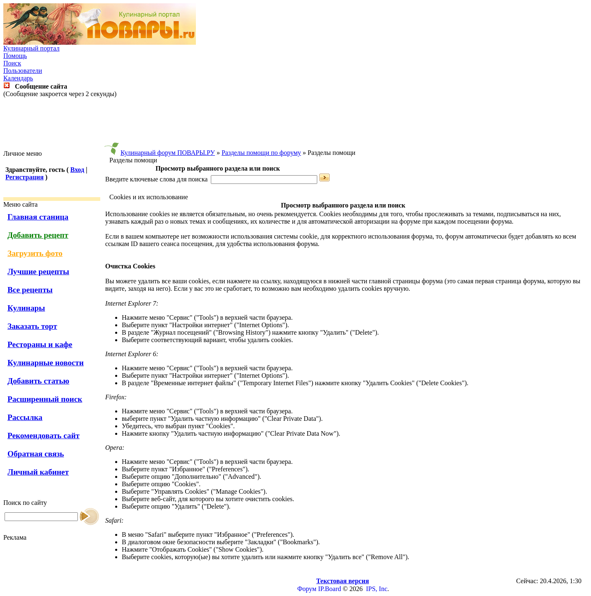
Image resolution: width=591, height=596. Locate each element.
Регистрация (24, 177)
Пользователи (22, 70)
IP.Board (329, 588)
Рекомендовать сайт (43, 435)
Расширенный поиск (44, 399)
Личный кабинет (38, 472)
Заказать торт (32, 326)
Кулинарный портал (31, 48)
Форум (306, 588)
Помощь (15, 55)
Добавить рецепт (37, 235)
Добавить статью (38, 380)
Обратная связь (35, 453)
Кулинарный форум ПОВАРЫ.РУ (168, 152)
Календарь (18, 78)
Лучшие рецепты (38, 271)
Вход (77, 169)
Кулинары (26, 308)
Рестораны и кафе (39, 344)
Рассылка (24, 417)
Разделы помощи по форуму (261, 152)
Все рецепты (30, 289)
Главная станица (37, 216)
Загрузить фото (35, 253)
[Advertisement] (295, 123)
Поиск (12, 63)
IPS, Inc (377, 588)
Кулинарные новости (45, 362)
